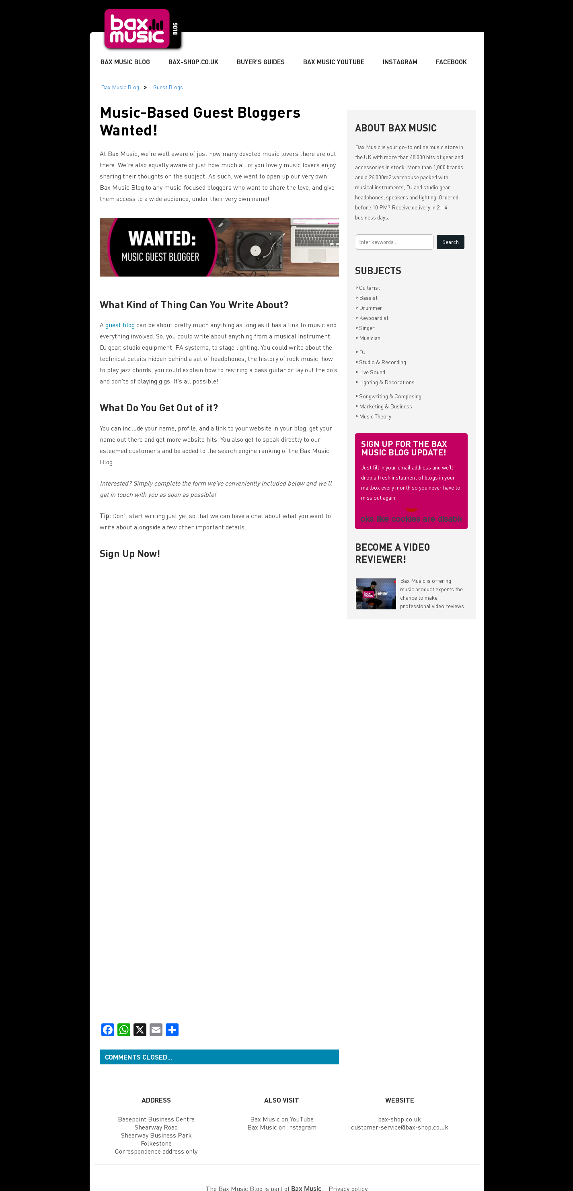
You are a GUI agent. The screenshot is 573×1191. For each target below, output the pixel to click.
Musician (367, 337)
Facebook (451, 61)
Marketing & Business (383, 406)
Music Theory (373, 416)
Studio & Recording (380, 361)
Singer (365, 327)
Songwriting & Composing (388, 396)
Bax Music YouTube (333, 61)
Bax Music (367, 146)
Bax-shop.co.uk (193, 61)
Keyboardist (371, 317)
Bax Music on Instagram (281, 1127)
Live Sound (370, 371)
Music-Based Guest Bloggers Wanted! (200, 120)
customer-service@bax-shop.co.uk (399, 1127)
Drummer (368, 307)
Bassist (366, 297)
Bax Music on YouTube (282, 1119)
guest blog (120, 324)
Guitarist (367, 287)
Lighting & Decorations (385, 381)
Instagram (400, 61)
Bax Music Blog (125, 61)
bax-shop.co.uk (399, 1119)
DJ (360, 351)
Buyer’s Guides (261, 61)
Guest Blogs (168, 86)
